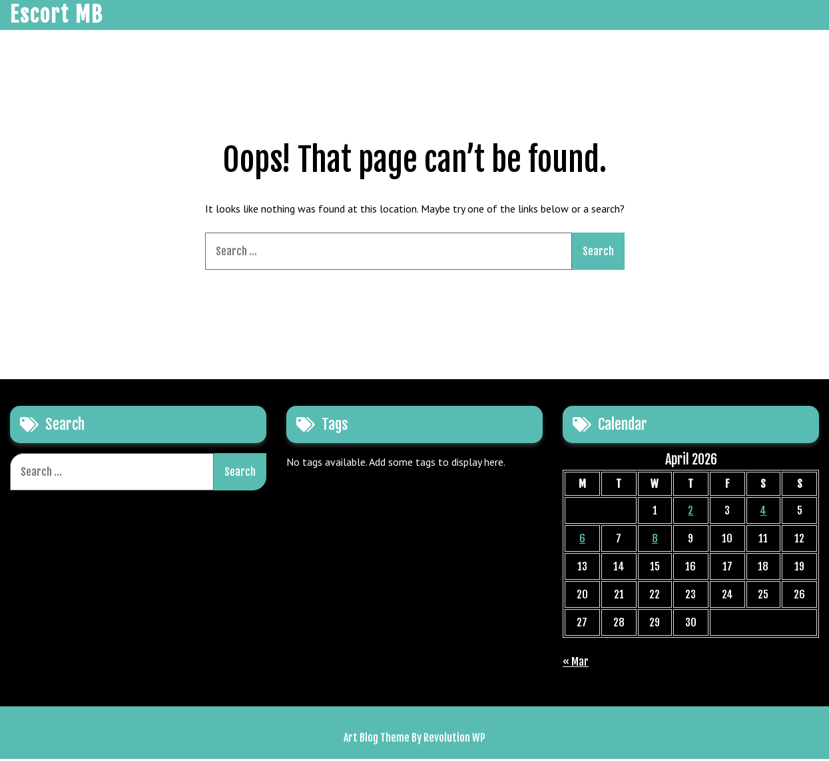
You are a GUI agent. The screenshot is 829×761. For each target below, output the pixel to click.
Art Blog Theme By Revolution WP (414, 739)
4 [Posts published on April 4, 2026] (763, 512)
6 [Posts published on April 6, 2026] (582, 540)
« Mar (576, 663)
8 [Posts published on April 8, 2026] (655, 540)
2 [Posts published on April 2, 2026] (690, 512)
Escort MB (56, 16)
